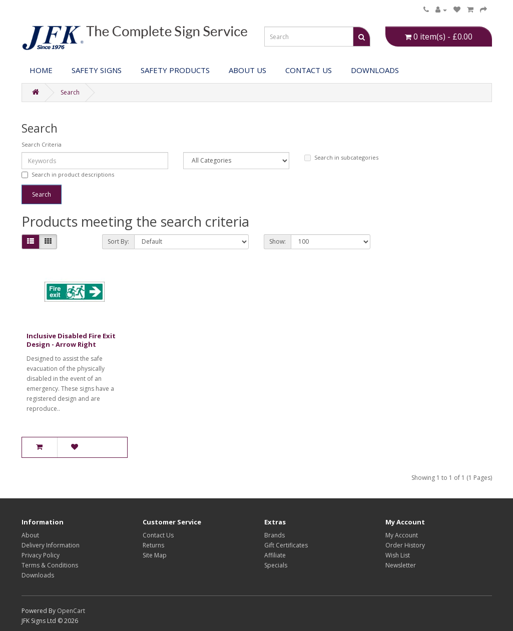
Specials (275, 565)
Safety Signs (97, 70)
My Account (401, 535)
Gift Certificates (286, 545)
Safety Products (175, 70)
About (30, 535)
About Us (247, 70)
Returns (153, 545)
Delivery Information (51, 545)
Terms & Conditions (50, 565)
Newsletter (400, 565)
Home (41, 70)
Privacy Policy (41, 555)
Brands (274, 535)
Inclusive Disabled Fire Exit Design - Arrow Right (71, 340)
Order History (405, 545)
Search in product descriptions (68, 174)
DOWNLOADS (375, 70)
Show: (277, 241)
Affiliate (275, 555)
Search (70, 92)
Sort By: (118, 241)
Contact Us (308, 70)
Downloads (38, 575)
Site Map (155, 555)
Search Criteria (42, 144)
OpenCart (71, 610)
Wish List (397, 555)
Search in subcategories (341, 157)
